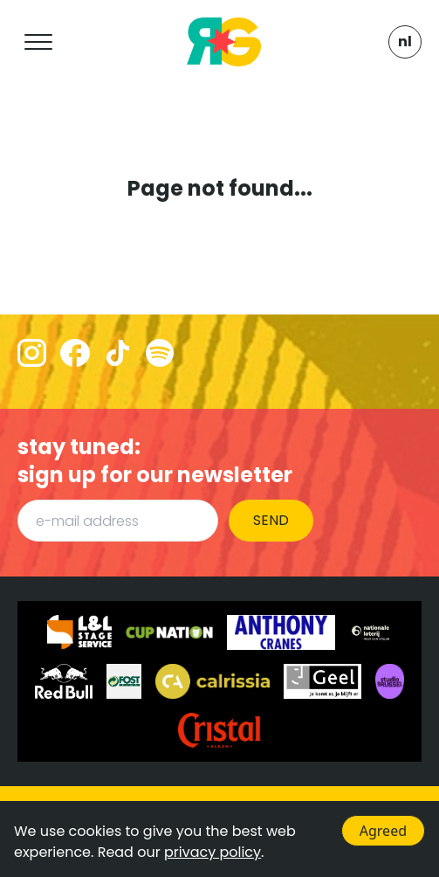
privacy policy (212, 852)
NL (405, 41)
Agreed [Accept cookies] (383, 830)
